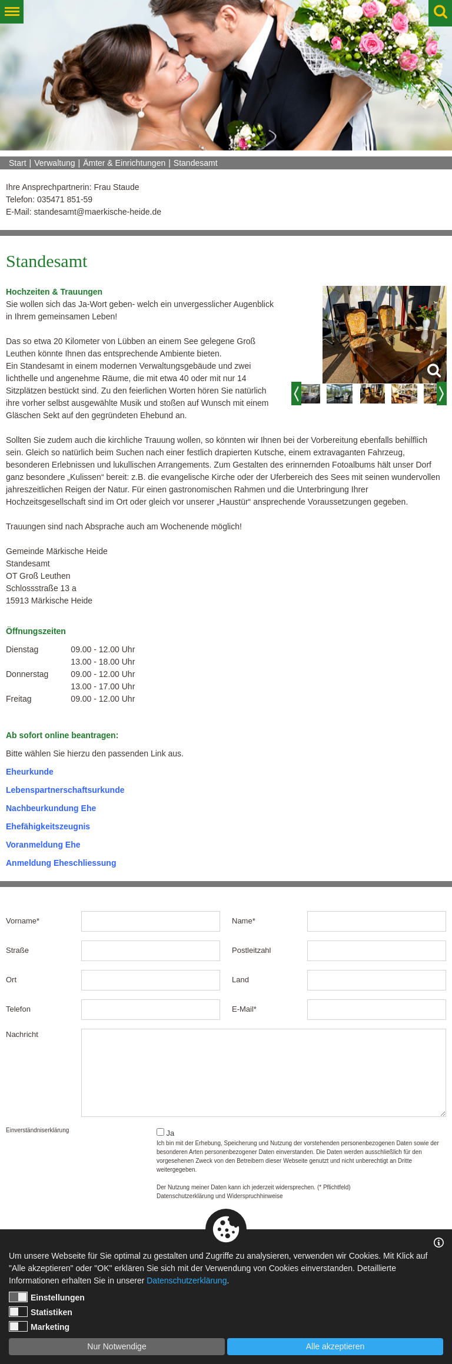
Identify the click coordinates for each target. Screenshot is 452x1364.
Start (17, 163)
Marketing (39, 1326)
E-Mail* (244, 1009)
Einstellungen (47, 1297)
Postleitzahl (251, 950)
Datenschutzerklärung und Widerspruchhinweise (220, 1196)
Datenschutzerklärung (187, 1280)
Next (442, 393)
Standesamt (196, 163)
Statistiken (40, 1311)
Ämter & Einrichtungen (124, 163)
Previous (296, 393)
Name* (243, 920)
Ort (11, 979)
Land (240, 979)
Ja (165, 1133)
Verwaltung (54, 163)
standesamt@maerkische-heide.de (97, 211)
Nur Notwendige (116, 1346)
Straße (17, 950)
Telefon (18, 1009)
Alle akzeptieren (335, 1346)
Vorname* (22, 920)
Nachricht (22, 1034)
